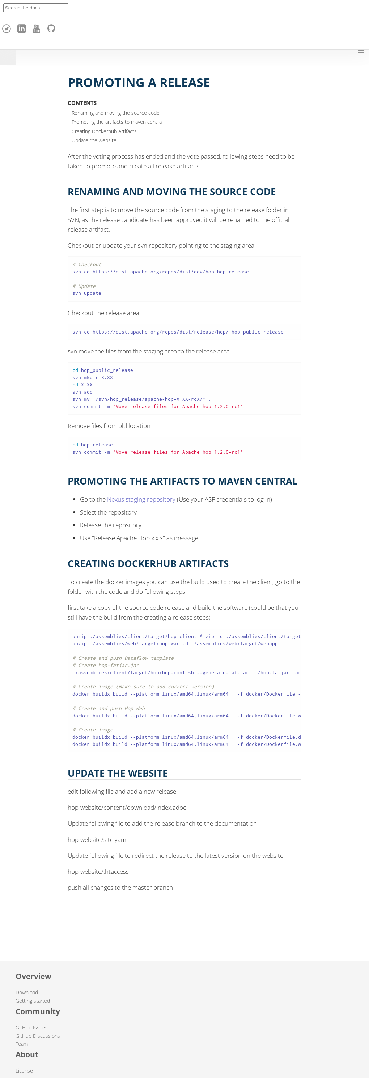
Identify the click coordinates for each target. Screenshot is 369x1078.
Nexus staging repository (141, 499)
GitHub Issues (32, 1027)
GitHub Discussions (38, 1035)
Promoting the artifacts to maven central (117, 121)
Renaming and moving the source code (116, 112)
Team (22, 1043)
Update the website (94, 140)
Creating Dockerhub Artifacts (104, 131)
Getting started (33, 1000)
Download (27, 992)
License (24, 1070)
